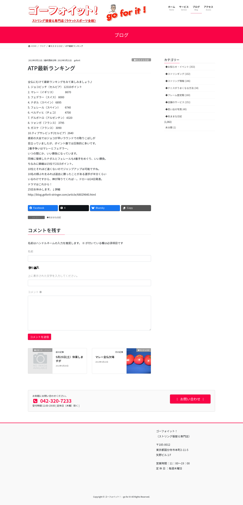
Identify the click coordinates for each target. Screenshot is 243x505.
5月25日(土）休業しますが (69, 359)
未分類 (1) (170, 127)
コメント (35, 292)
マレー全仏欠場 (104, 357)
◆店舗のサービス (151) (177, 102)
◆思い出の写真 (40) (176, 109)
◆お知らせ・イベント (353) (180, 66)
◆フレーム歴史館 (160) (177, 95)
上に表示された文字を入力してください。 (53, 276)
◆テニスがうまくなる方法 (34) (181, 88)
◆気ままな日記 (141, 60)
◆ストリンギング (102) (177, 73)
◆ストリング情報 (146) (177, 81)
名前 (30, 251)
